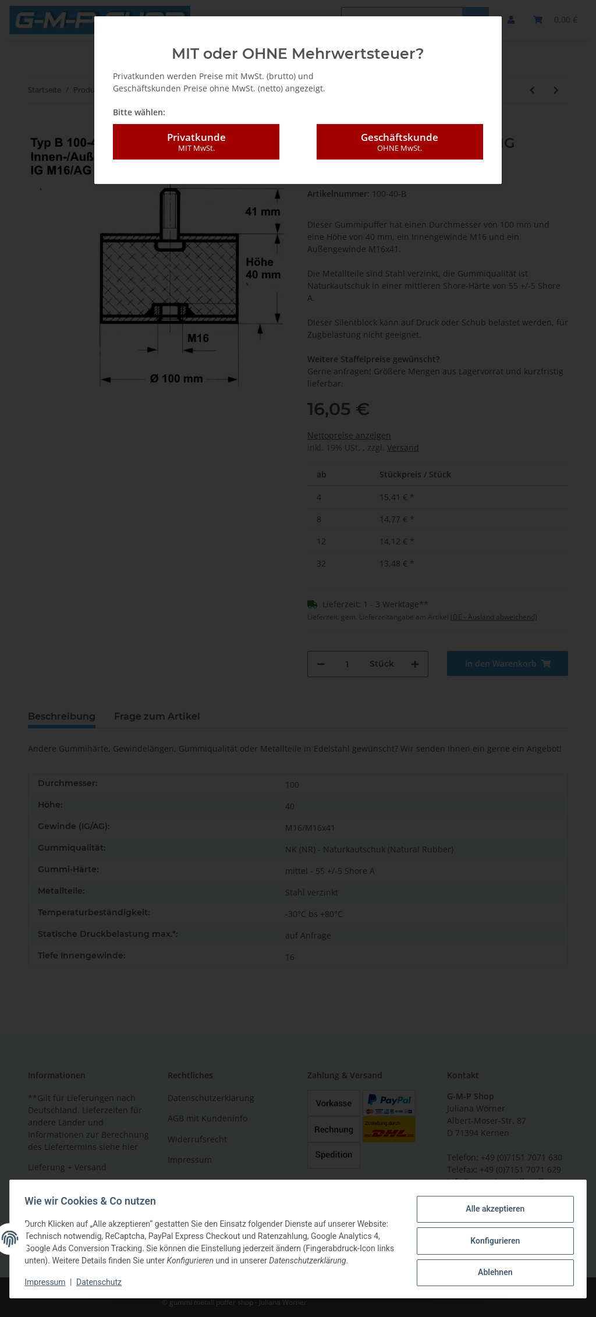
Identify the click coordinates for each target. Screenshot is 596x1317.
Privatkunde (196, 142)
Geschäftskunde (400, 142)
